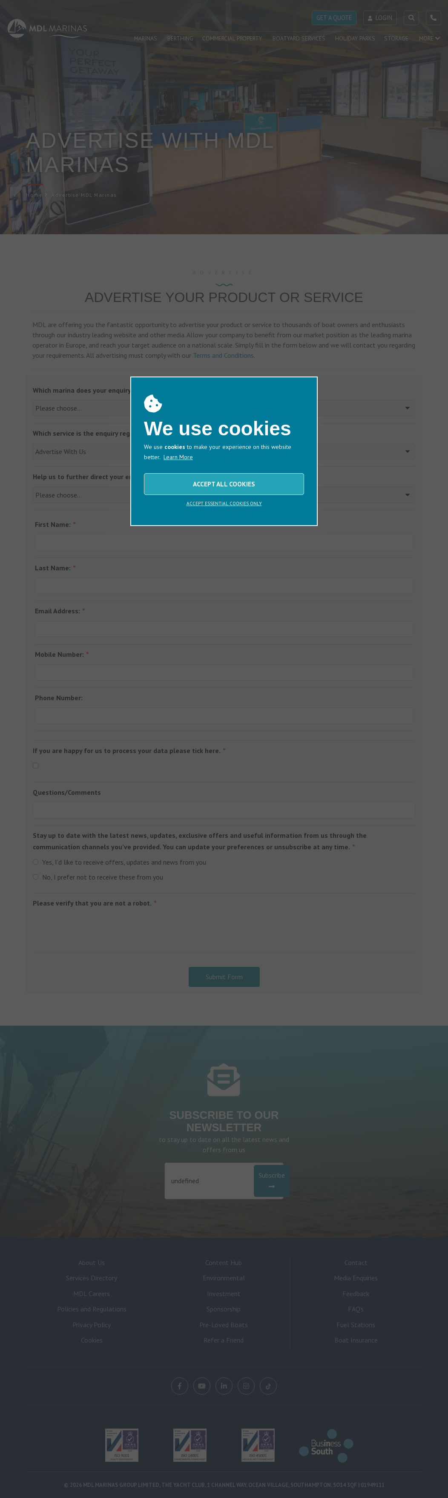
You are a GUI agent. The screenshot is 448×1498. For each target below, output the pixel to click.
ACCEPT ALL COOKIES (224, 484)
